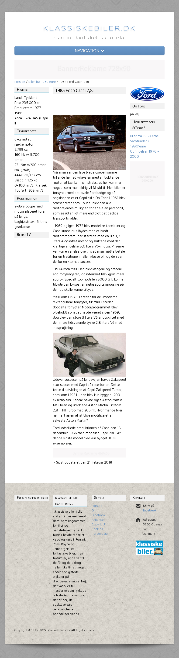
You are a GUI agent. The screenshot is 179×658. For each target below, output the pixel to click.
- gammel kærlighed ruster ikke (89, 37)
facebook (149, 510)
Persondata (100, 533)
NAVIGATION (89, 50)
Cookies (97, 529)
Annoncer (98, 519)
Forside (19, 82)
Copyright (98, 524)
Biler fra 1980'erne (42, 82)
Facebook (98, 515)
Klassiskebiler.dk (89, 29)
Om (94, 510)
